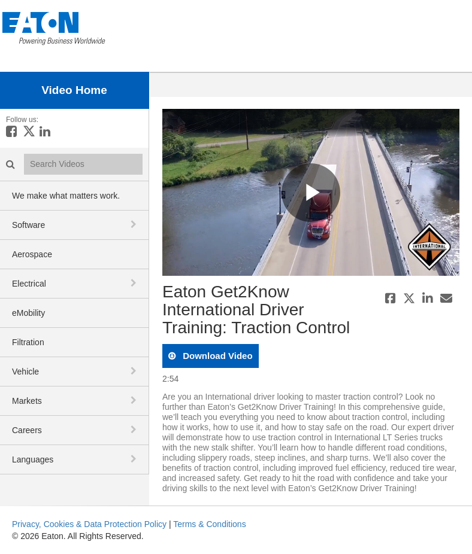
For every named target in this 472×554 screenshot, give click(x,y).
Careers (27, 430)
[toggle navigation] (135, 224)
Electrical (29, 283)
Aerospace (32, 254)
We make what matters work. (66, 195)
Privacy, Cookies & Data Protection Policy (89, 524)
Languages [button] (32, 459)
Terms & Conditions (209, 524)
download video (216, 356)
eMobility (28, 313)
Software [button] (28, 225)
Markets (27, 401)
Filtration (28, 342)
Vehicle (25, 371)
